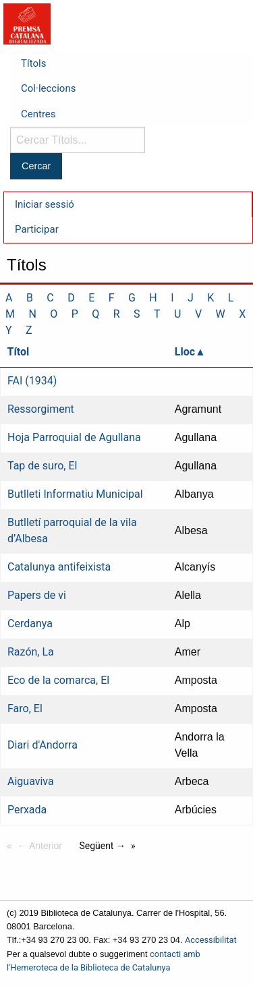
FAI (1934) (32, 380)
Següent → (102, 845)
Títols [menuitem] (33, 63)
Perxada (27, 809)
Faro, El (25, 708)
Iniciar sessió (44, 204)
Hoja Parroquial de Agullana (74, 437)
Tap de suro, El (42, 465)
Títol (18, 351)
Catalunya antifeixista (59, 566)
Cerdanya (30, 623)
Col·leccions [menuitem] (48, 88)
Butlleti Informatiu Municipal (75, 494)
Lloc (185, 351)
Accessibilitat (211, 940)
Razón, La (30, 651)
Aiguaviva (30, 781)
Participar (37, 229)
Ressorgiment (40, 409)
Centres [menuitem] (38, 114)
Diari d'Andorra (42, 744)
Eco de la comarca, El (58, 680)
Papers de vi (36, 595)
